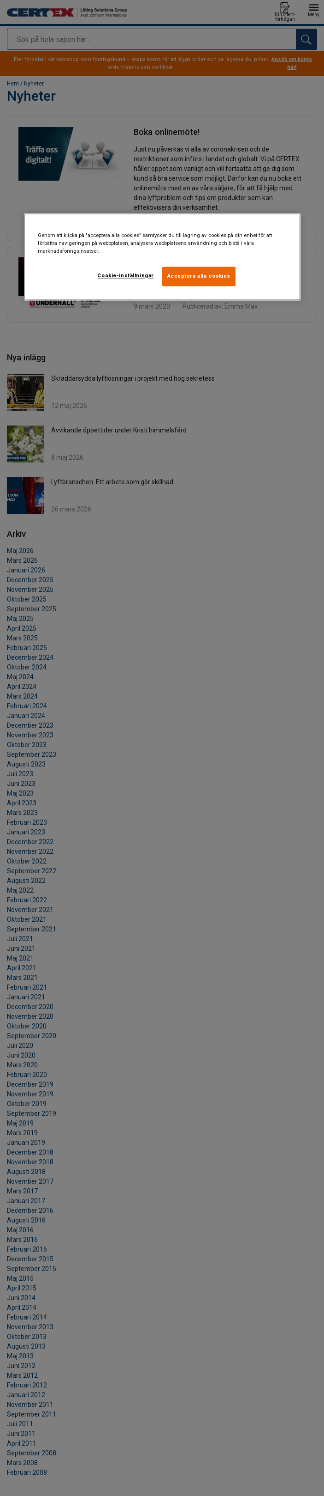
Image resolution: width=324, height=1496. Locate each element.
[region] (162, 256)
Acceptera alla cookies (199, 276)
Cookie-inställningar (125, 275)
